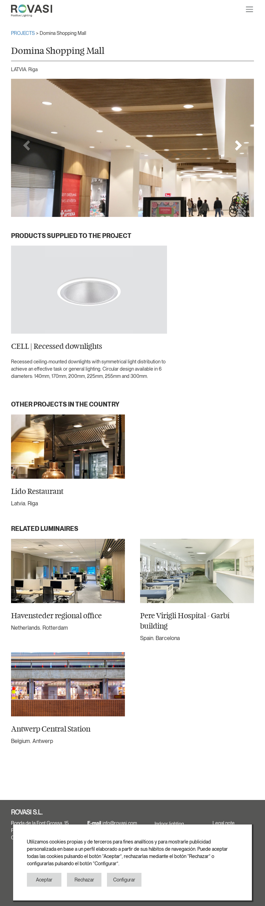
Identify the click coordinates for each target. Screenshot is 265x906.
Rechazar (84, 880)
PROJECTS (23, 33)
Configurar (124, 880)
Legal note (224, 823)
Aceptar (44, 880)
